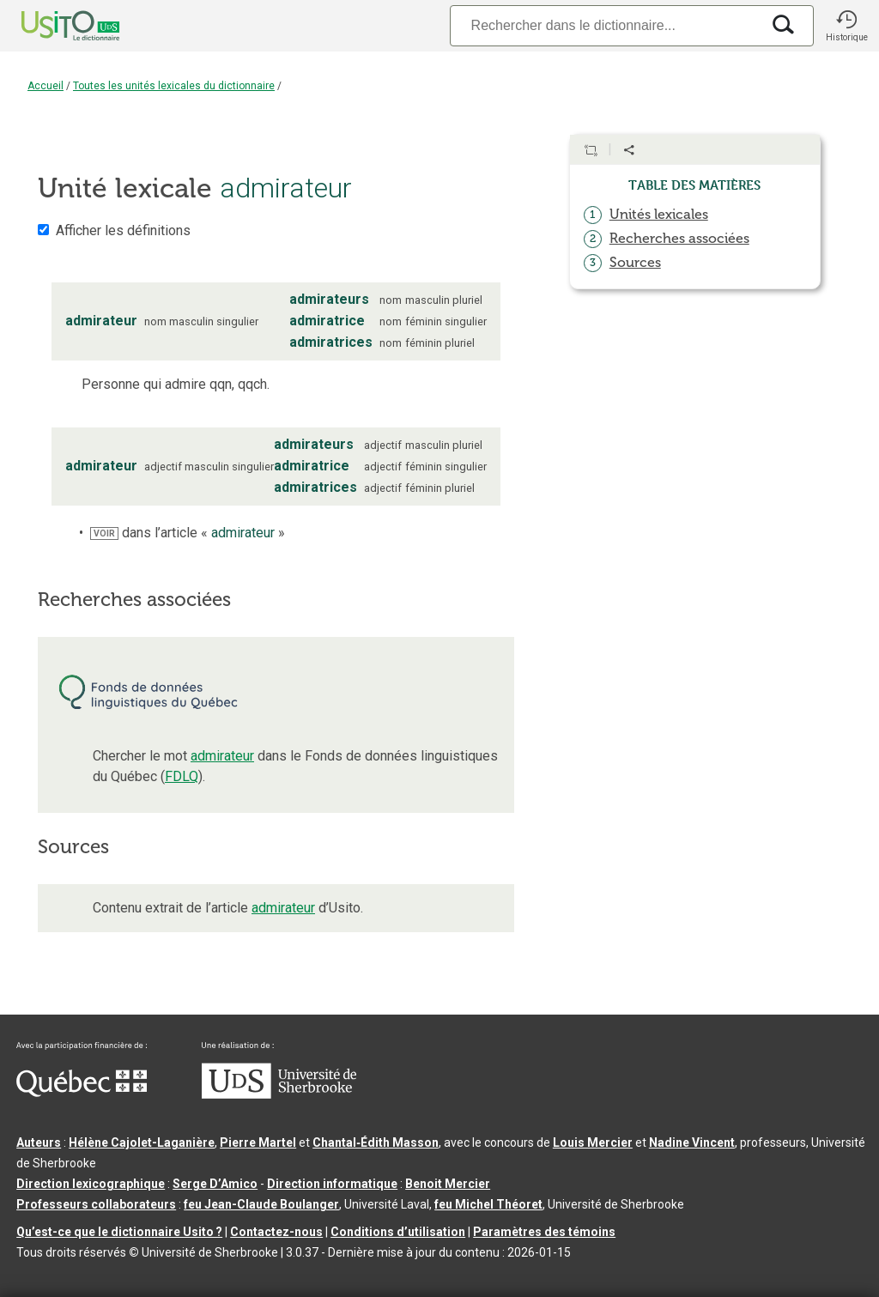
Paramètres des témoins (544, 1232)
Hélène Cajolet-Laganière (142, 1142)
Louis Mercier (593, 1142)
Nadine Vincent (692, 1142)
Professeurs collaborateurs (96, 1204)
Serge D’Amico (215, 1184)
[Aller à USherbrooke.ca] (279, 1094)
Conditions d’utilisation (397, 1232)
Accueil (45, 86)
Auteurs (38, 1142)
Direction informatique (332, 1184)
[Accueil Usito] (51, 26)
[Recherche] (605, 25)
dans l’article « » (187, 532)
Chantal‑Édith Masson (375, 1142)
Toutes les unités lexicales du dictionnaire (174, 86)
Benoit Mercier (447, 1184)
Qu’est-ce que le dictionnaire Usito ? (119, 1232)
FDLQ (181, 776)
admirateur (222, 756)
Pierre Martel (258, 1142)
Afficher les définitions (123, 230)
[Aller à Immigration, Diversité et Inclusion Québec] (81, 1093)
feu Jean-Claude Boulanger (261, 1204)
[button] (846, 26)
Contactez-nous (276, 1232)
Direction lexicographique (90, 1184)
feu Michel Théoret (488, 1204)
